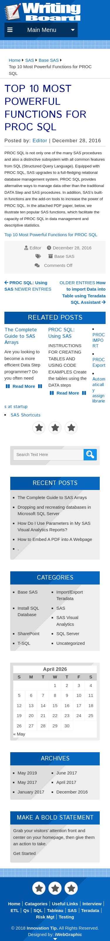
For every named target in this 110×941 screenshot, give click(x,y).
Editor (40, 140)
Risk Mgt (45, 916)
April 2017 (66, 782)
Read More (24, 386)
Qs (26, 910)
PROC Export (99, 362)
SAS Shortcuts (25, 415)
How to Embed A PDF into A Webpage (55, 539)
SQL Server (67, 633)
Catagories (36, 903)
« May (19, 733)
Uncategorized (70, 643)
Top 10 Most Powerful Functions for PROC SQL (50, 234)
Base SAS (64, 256)
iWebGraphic (68, 934)
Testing (66, 916)
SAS (60, 608)
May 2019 (27, 772)
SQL (38, 910)
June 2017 (66, 772)
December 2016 (72, 791)
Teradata (90, 910)
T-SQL (24, 643)
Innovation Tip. (42, 927)
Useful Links (65, 903)
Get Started (24, 853)
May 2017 (27, 782)
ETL (15, 910)
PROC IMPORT (98, 340)
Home (14, 903)
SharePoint (28, 633)
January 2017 (31, 791)
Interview (91, 903)
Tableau (55, 910)
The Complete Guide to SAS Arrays (52, 497)
